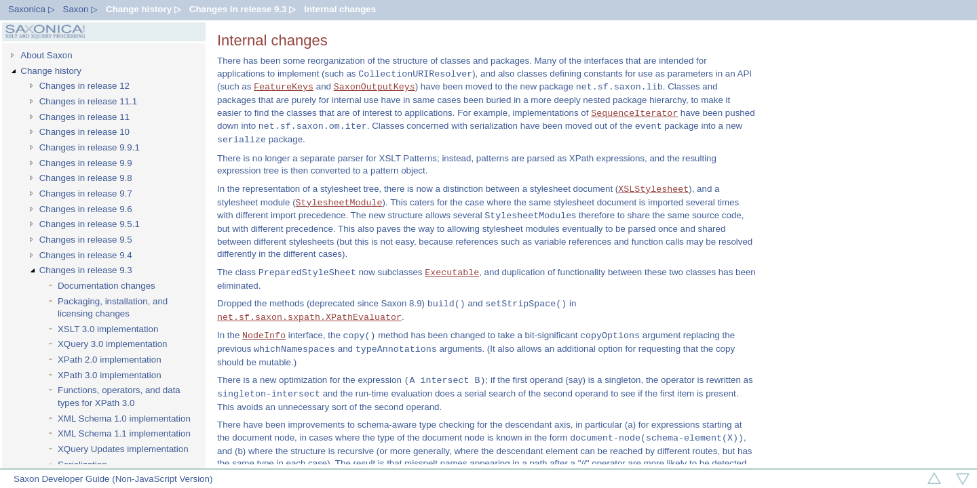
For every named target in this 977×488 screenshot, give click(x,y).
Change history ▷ (143, 9)
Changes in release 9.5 (85, 240)
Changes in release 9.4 (85, 255)
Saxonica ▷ (31, 9)
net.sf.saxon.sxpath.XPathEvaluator (309, 317)
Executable (452, 272)
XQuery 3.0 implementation (113, 344)
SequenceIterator (634, 113)
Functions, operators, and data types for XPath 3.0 (119, 396)
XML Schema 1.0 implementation (124, 418)
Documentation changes (106, 286)
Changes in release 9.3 (85, 270)
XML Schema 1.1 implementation (124, 433)
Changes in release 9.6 (85, 209)
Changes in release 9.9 (85, 163)
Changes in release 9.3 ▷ (242, 9)
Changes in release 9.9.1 (89, 147)
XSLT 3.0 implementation (108, 329)
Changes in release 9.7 (85, 193)
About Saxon (46, 55)
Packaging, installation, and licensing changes (113, 307)
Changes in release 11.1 (88, 101)
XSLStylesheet (653, 189)
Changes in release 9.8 (85, 178)
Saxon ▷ (80, 9)
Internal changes (340, 9)
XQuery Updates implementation (123, 449)
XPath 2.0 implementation (109, 359)
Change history (50, 71)
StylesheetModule (339, 203)
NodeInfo (264, 335)
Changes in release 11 (84, 117)
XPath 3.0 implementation (109, 375)
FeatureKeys (283, 87)
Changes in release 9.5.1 (89, 224)
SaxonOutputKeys (374, 87)
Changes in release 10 (84, 132)
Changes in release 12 (84, 86)
